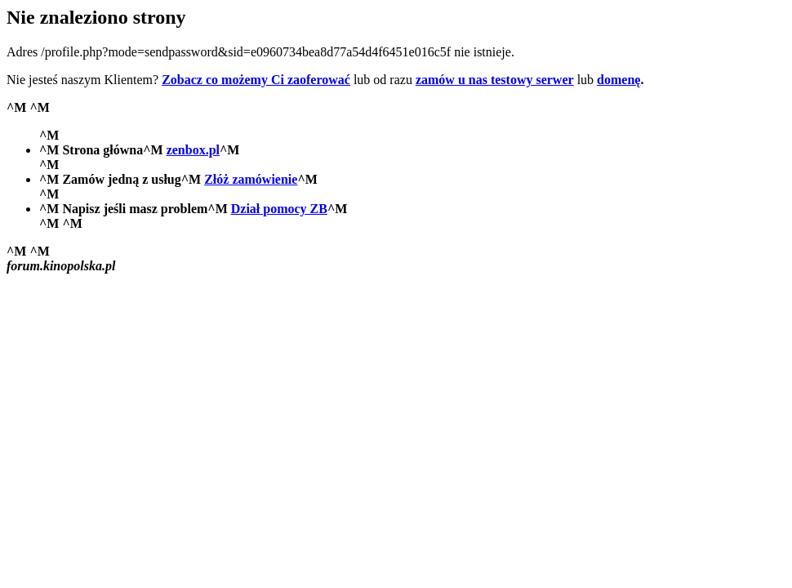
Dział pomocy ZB (279, 209)
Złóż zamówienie (250, 179)
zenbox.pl (193, 150)
